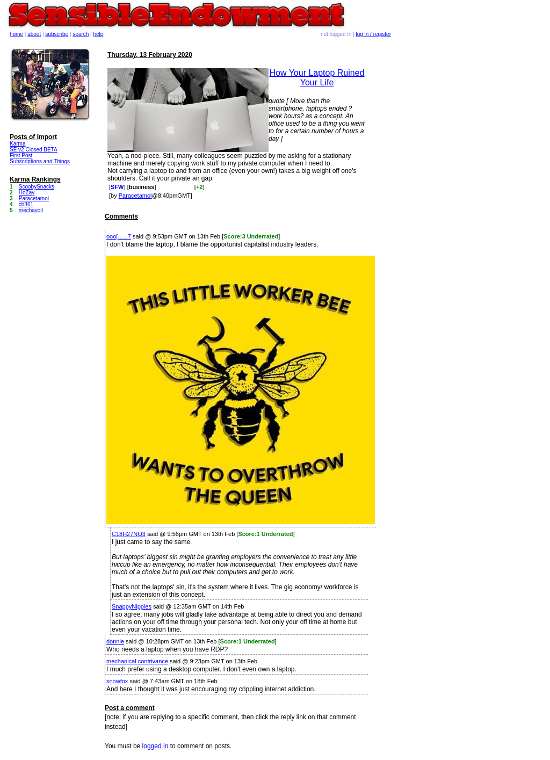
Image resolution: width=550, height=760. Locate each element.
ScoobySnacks (36, 187)
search (81, 34)
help (98, 34)
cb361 (26, 204)
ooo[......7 (118, 236)
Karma (17, 144)
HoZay (26, 193)
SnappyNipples (131, 606)
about (34, 34)
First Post (21, 155)
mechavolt (31, 210)
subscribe (56, 34)
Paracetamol (135, 195)
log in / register (373, 34)
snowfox (117, 681)
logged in (155, 746)
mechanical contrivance (137, 661)
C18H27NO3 (129, 534)
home (16, 34)
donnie (115, 641)
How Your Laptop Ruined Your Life (316, 77)
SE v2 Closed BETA (33, 150)
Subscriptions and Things (40, 161)
